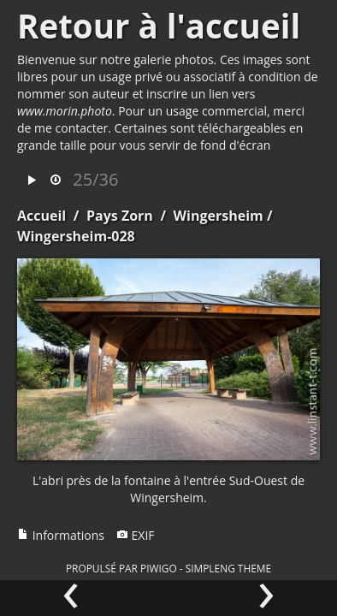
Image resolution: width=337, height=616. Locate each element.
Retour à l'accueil (158, 25)
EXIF (135, 535)
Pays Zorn (119, 215)
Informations (60, 535)
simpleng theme (228, 568)
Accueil (41, 215)
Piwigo (158, 568)
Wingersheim (218, 215)
